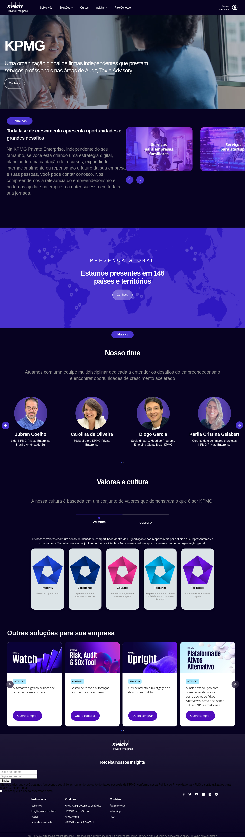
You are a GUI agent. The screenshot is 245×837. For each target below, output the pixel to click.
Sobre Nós (46, 7)
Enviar (5, 780)
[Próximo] (140, 180)
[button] (121, 462)
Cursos (84, 7)
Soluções (66, 7)
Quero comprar (27, 716)
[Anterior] (129, 180)
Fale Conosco (123, 7)
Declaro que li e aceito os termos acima (27, 791)
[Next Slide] (240, 425)
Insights (102, 7)
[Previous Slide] (4, 425)
